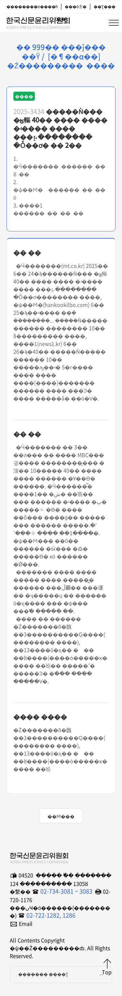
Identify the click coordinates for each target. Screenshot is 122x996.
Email (26, 923)
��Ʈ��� (104, 6)
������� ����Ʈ (61, 974)
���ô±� (76, 6)
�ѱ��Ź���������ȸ (38, 22)
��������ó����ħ (32, 6)
